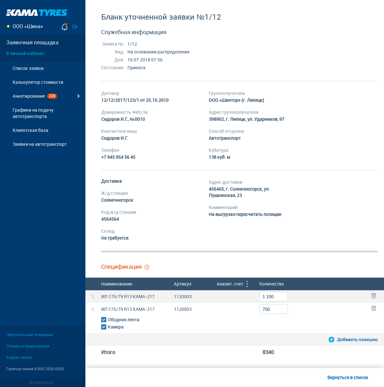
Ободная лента (123, 319)
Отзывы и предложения (27, 345)
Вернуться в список (347, 377)
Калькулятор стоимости (38, 82)
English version (19, 357)
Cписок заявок (28, 68)
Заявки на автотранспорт (40, 144)
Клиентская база (30, 130)
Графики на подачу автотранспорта (33, 113)
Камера (116, 327)
